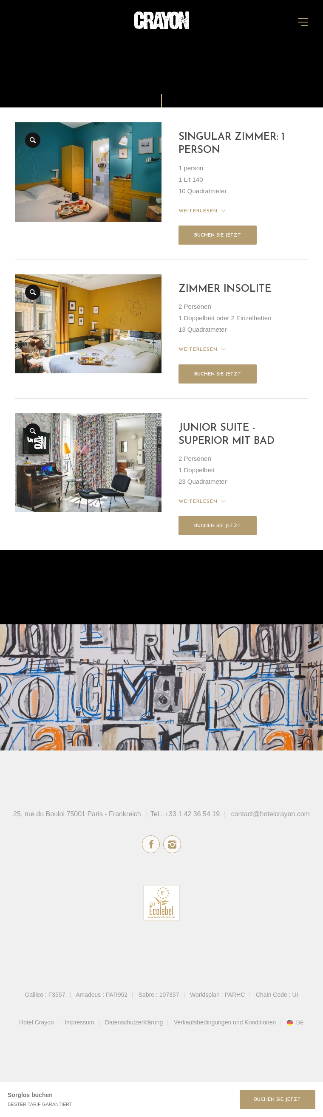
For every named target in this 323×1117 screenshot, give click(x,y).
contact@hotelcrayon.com (270, 814)
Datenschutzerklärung (134, 1022)
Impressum (79, 1022)
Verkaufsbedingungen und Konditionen (225, 1022)
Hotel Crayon (36, 1022)
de (300, 1023)
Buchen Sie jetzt (217, 235)
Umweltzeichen (161, 903)
